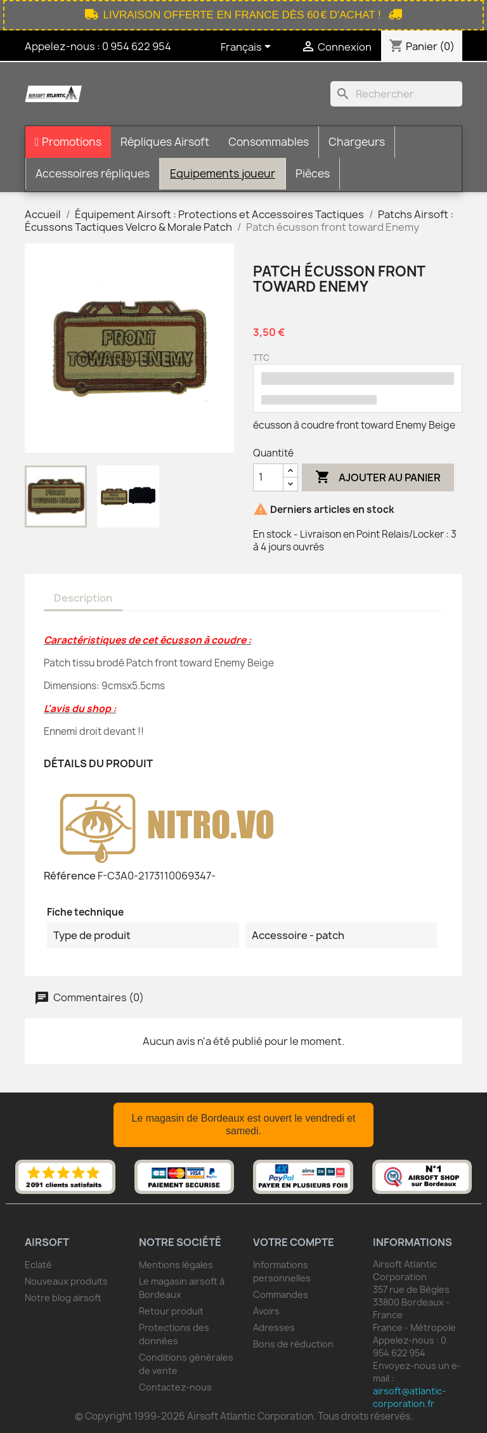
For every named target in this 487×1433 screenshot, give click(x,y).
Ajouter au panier (378, 477)
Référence (70, 875)
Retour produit (171, 1311)
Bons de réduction (293, 1344)
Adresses (274, 1327)
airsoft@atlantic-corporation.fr (409, 1397)
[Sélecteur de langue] (248, 47)
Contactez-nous (175, 1387)
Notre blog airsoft (63, 1298)
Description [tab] (83, 598)
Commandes (280, 1294)
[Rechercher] (396, 94)
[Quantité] (268, 477)
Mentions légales (176, 1265)
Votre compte (293, 1242)
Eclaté (38, 1265)
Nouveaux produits (66, 1281)
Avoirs (266, 1311)
